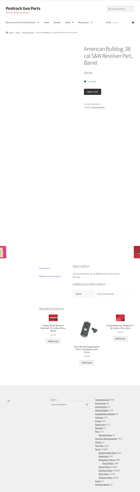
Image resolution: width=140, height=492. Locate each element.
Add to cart (92, 91)
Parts (18, 32)
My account (83, 22)
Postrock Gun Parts (23, 8)
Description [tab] (44, 239)
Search (53, 370)
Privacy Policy (12, 476)
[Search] (87, 375)
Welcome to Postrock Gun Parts (21, 22)
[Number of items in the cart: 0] (8, 371)
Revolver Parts (28, 32)
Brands (57, 22)
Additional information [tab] (50, 247)
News (46, 22)
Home (11, 32)
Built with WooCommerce (33, 476)
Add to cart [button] (53, 312)
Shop (67, 22)
